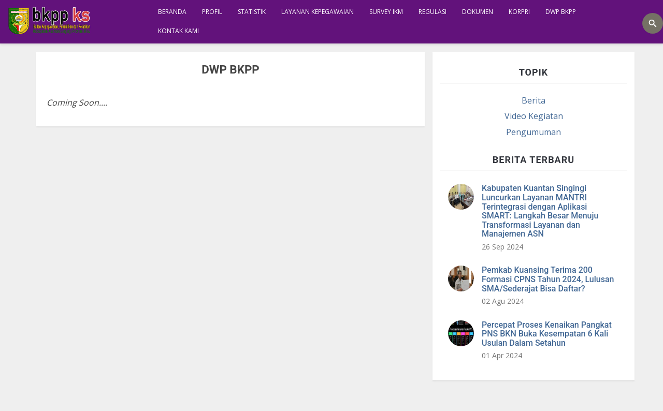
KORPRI (519, 11)
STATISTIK (252, 11)
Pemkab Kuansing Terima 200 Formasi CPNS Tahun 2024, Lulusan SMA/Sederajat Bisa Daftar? (548, 279)
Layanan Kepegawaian (317, 11)
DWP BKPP (560, 11)
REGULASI (432, 11)
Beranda (172, 11)
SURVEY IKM (386, 11)
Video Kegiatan (534, 116)
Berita (533, 100)
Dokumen (477, 11)
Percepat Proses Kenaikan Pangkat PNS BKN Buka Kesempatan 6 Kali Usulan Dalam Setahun (547, 334)
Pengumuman (533, 132)
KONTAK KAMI (178, 30)
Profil (212, 11)
